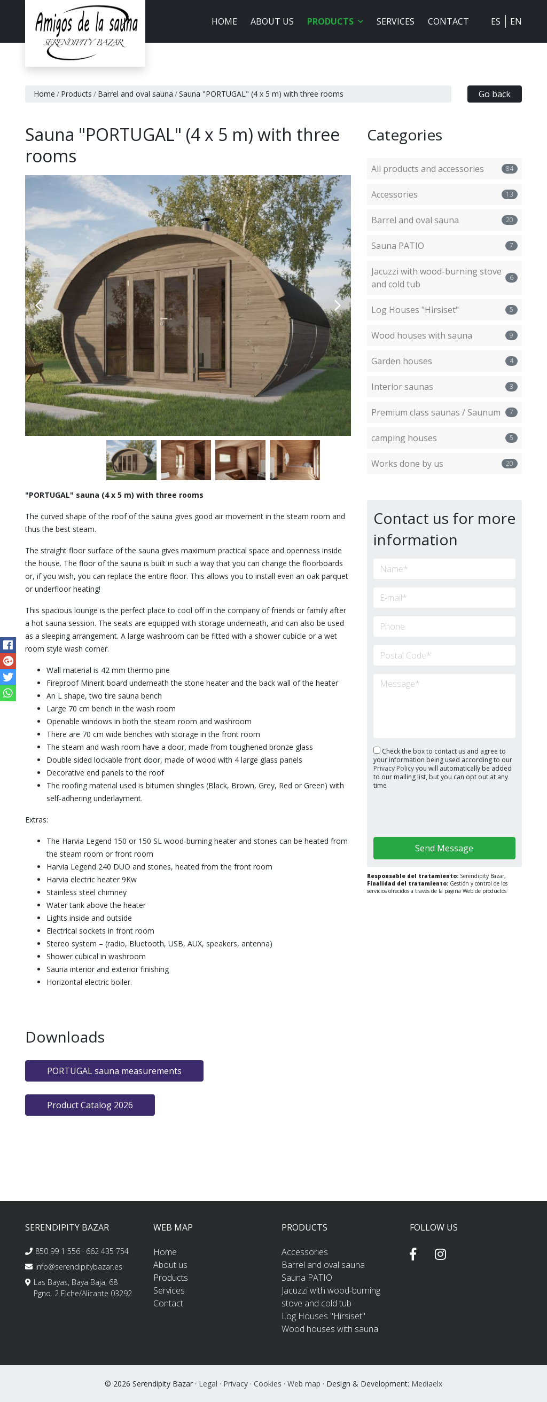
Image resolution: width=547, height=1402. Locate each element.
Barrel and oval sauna (135, 94)
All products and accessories (444, 169)
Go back (495, 94)
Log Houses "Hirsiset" (444, 310)
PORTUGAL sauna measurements (114, 1071)
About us (272, 21)
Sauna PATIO (444, 246)
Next (337, 305)
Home (224, 21)
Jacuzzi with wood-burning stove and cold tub (444, 277)
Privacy (235, 1383)
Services (396, 21)
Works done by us (444, 463)
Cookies (268, 1383)
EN (516, 21)
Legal (208, 1383)
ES (496, 21)
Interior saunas (444, 387)
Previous (38, 305)
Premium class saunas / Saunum (444, 412)
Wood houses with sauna (444, 335)
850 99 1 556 (57, 1251)
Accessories (444, 194)
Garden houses (444, 361)
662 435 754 (107, 1251)
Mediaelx (426, 1383)
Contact (448, 21)
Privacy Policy (394, 768)
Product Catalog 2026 (90, 1105)
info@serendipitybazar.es (78, 1267)
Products (76, 94)
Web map (304, 1383)
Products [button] (335, 21)
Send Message (444, 848)
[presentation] (430, 814)
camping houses (444, 438)
